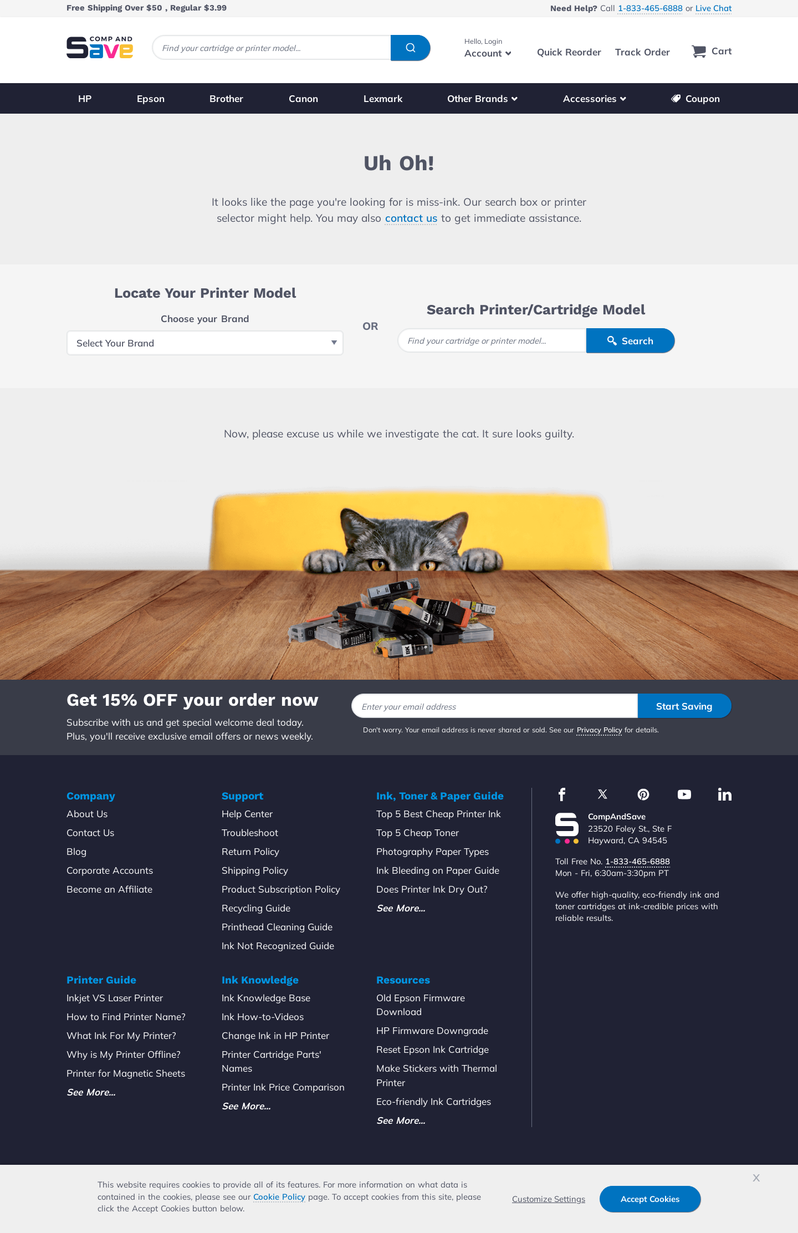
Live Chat (713, 8)
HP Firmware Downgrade (432, 1030)
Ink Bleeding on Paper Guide (437, 870)
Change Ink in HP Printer (275, 1035)
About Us (87, 813)
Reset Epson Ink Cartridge (432, 1049)
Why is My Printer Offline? (123, 1054)
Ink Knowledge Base (266, 997)
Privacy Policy (599, 729)
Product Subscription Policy (281, 889)
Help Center (247, 813)
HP (84, 98)
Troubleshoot (250, 832)
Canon (303, 98)
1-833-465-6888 (650, 8)
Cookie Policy (279, 1196)
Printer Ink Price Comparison (283, 1087)
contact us (411, 218)
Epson (151, 98)
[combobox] (291, 47)
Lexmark (383, 98)
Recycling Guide (256, 908)
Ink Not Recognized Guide (278, 945)
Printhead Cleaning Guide (277, 927)
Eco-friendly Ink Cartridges (433, 1101)
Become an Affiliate (109, 889)
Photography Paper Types (432, 851)
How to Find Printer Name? (126, 1016)
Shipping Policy (255, 870)
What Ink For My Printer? (121, 1035)
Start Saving (684, 706)
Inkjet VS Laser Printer (114, 997)
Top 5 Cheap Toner (417, 832)
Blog (76, 851)
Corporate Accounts (109, 870)
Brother (226, 98)
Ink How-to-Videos (263, 1016)
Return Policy (250, 851)
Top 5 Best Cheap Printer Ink (438, 813)
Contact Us (90, 832)
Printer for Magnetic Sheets (125, 1073)
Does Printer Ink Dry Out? (432, 889)
